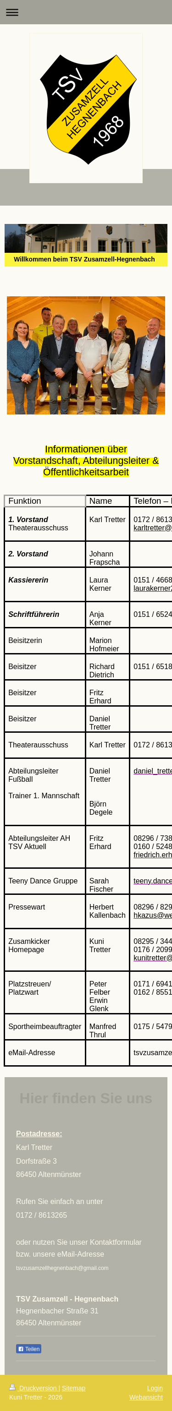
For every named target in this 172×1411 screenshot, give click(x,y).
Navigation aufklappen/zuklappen (86, 12)
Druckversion (33, 1388)
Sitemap (73, 1388)
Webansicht (146, 1397)
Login (155, 1388)
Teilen (28, 1349)
